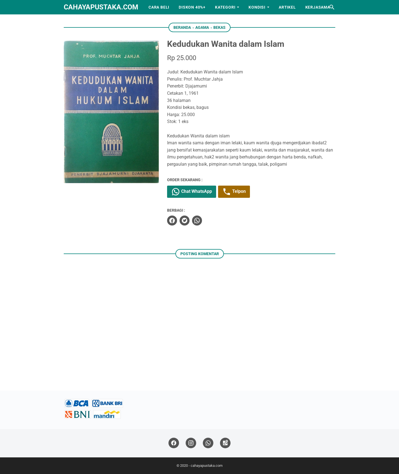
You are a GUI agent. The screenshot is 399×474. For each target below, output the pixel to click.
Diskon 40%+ (192, 7)
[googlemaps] (225, 443)
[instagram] (191, 443)
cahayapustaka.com (101, 7)
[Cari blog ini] (332, 7)
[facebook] (172, 221)
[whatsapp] (197, 221)
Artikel (287, 7)
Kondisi (257, 7)
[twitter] (185, 221)
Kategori (225, 7)
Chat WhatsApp (191, 191)
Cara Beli (159, 7)
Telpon (234, 191)
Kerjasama (317, 7)
